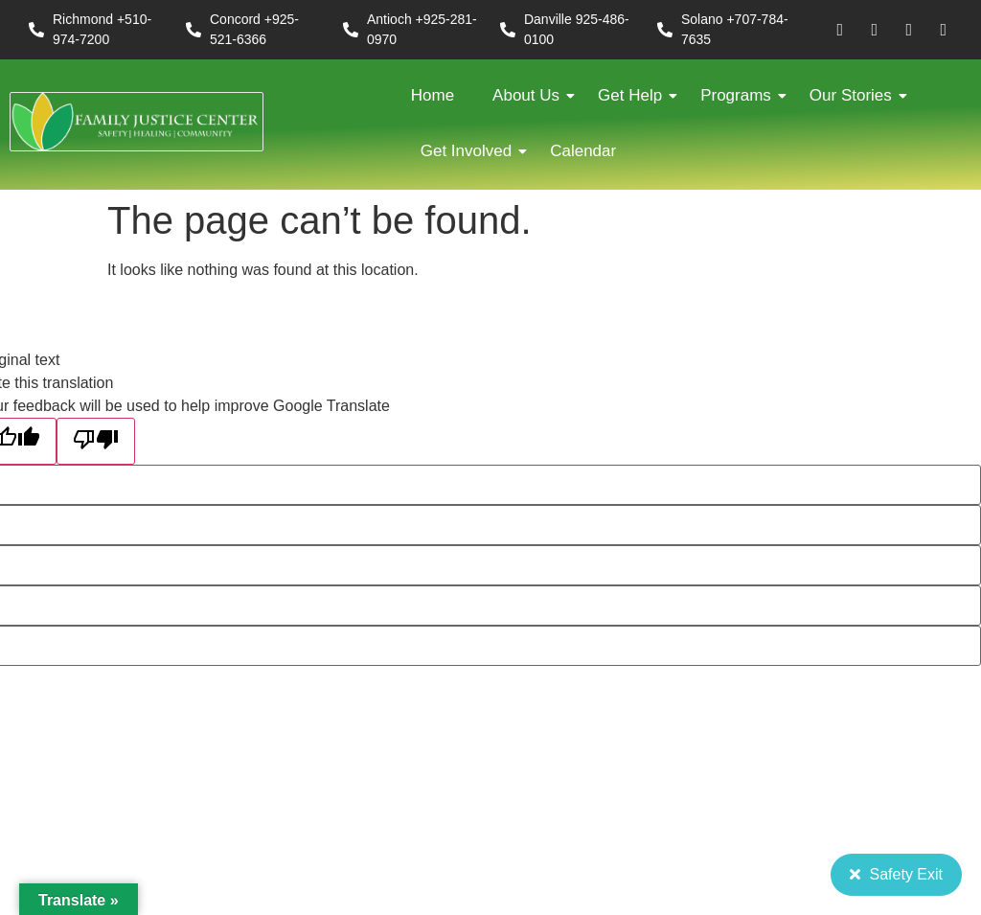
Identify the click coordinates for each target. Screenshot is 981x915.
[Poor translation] (96, 441)
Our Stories (855, 95)
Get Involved (471, 151)
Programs (740, 95)
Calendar (583, 151)
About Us (530, 95)
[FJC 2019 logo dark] (136, 122)
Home (432, 95)
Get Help (635, 95)
